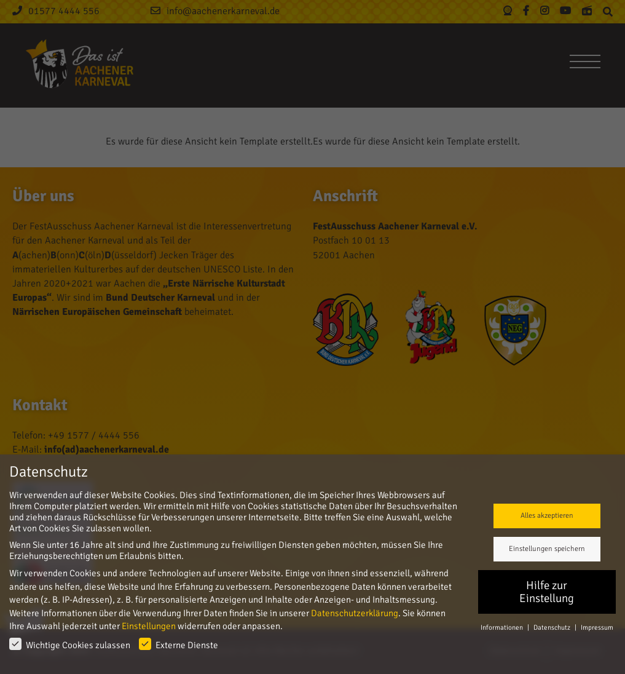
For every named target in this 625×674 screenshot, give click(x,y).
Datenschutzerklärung (354, 613)
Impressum (597, 627)
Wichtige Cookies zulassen (69, 644)
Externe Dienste (178, 644)
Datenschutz (552, 627)
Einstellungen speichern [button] (547, 548)
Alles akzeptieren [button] (547, 515)
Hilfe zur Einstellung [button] (546, 592)
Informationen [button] (502, 627)
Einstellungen (149, 626)
